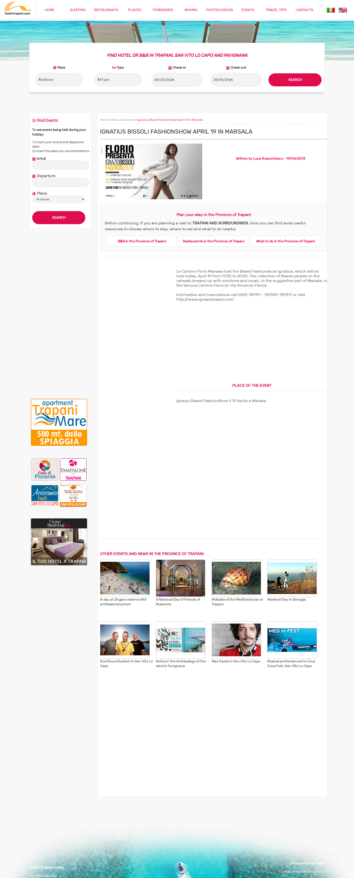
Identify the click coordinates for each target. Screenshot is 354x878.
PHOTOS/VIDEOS (219, 10)
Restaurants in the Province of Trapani (213, 241)
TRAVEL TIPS (276, 10)
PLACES (134, 10)
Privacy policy (313, 871)
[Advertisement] (59, 313)
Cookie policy (290, 871)
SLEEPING (78, 10)
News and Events (123, 120)
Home (104, 120)
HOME (49, 10)
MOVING (191, 10)
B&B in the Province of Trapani (142, 241)
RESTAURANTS (106, 10)
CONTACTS (304, 10)
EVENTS (247, 10)
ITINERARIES (163, 10)
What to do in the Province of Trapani (285, 241)
